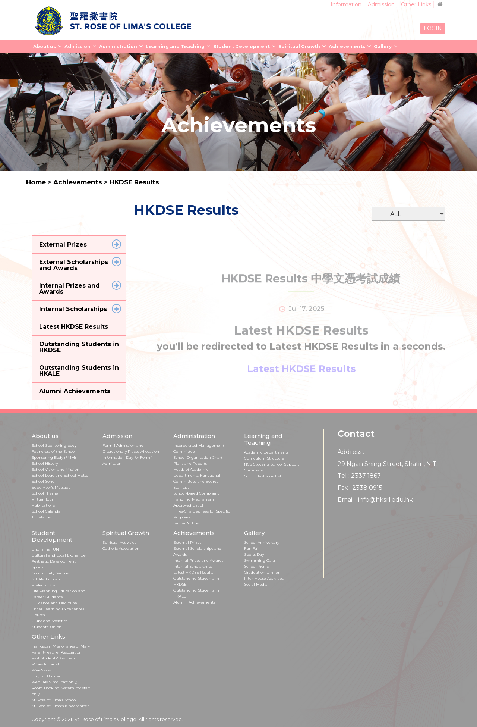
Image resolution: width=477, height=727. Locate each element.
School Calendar (47, 511)
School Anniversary (261, 542)
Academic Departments (266, 452)
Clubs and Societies (49, 620)
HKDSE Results (134, 182)
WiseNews (41, 670)
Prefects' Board (45, 585)
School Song (43, 481)
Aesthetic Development (54, 561)
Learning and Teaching (175, 46)
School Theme (45, 493)
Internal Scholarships (192, 566)
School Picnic (256, 566)
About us (44, 46)
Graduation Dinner (261, 572)
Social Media (256, 584)
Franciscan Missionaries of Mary (61, 646)
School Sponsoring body (54, 445)
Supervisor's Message (51, 487)
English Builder (46, 676)
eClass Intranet (45, 664)
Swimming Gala (259, 560)
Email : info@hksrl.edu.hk (375, 499)
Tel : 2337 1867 (359, 475)
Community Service (50, 573)
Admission (381, 4)
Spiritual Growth (299, 46)
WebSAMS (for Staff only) (55, 682)
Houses (38, 614)
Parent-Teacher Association (57, 652)
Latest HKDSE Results (193, 572)
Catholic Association (120, 548)
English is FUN (45, 549)
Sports (37, 567)
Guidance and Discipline (54, 603)
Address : (351, 451)
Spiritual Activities (119, 542)
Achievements (347, 46)
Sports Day (254, 554)
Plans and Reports (190, 463)
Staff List (181, 487)
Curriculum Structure (264, 458)
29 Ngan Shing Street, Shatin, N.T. (387, 463)
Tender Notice (186, 523)
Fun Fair (252, 548)
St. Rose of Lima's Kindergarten (61, 706)
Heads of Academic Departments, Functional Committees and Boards (196, 475)
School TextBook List (262, 476)
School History (45, 463)
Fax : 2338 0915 (360, 487)
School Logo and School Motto (60, 475)
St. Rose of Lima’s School (54, 700)
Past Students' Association (56, 658)
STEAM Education (48, 579)
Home (36, 182)
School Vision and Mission (55, 469)
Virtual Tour (42, 499)
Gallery (383, 46)
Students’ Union (46, 626)
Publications (43, 505)
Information (346, 4)
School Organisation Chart (197, 457)
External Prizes (187, 542)
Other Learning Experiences (58, 609)
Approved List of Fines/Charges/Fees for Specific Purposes (201, 511)
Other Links (416, 4)
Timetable (41, 517)
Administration (118, 46)
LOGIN (433, 28)
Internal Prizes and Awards (198, 560)
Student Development (241, 46)
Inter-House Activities (264, 578)
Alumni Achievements (194, 602)
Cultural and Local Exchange (59, 555)
